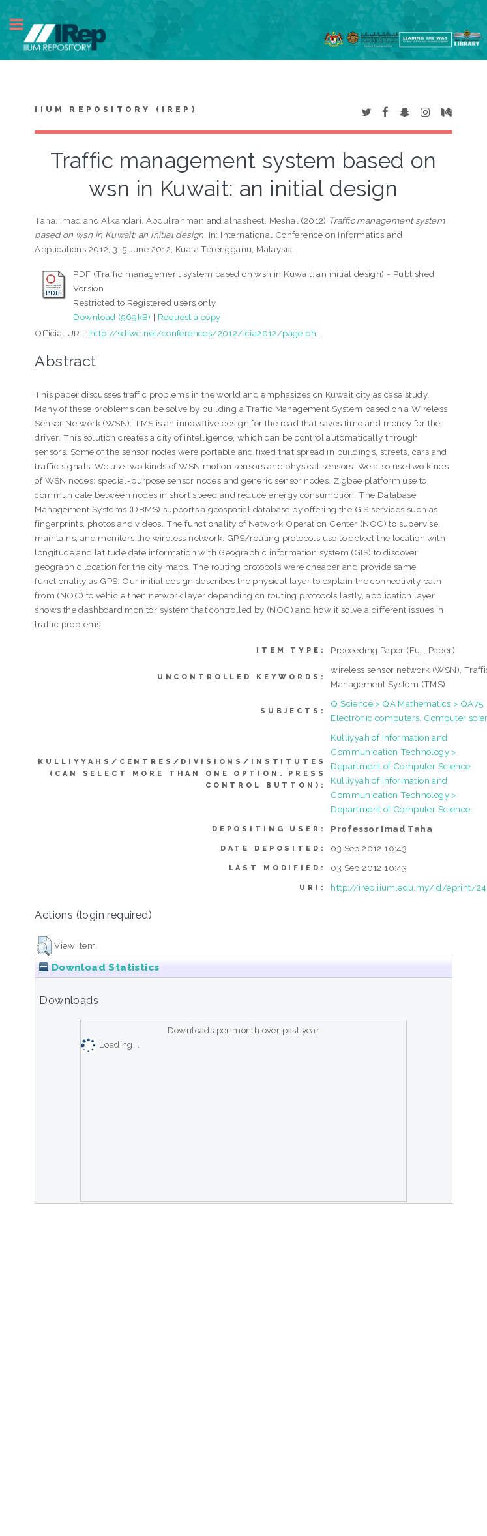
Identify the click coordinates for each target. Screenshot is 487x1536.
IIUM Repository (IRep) (115, 109)
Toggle (23, 24)
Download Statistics (99, 967)
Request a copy (189, 317)
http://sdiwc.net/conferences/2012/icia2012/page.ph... (206, 333)
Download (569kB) (112, 317)
